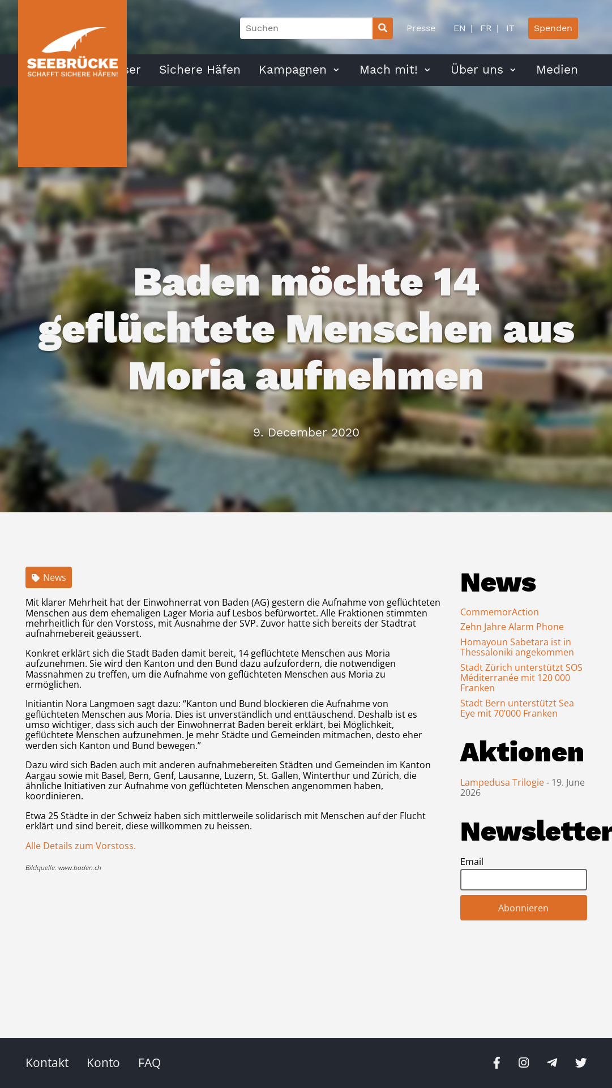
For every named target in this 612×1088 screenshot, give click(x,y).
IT (509, 28)
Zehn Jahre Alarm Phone (512, 626)
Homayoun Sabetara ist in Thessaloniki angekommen (517, 647)
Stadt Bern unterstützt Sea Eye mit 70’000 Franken (517, 708)
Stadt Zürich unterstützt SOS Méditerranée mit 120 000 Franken (521, 678)
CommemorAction (499, 612)
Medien (557, 69)
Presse (420, 28)
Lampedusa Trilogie (503, 782)
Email (471, 861)
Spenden (553, 28)
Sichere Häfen (200, 69)
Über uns (477, 69)
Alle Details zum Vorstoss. (80, 845)
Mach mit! (389, 69)
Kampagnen (293, 69)
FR (484, 28)
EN (459, 28)
